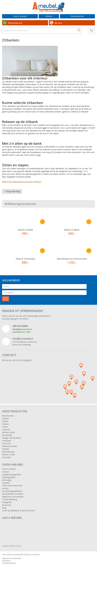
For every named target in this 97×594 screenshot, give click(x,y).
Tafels (5, 436)
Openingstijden (9, 487)
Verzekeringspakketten (12, 500)
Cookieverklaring (9, 509)
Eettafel (5, 458)
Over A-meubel (20, 16)
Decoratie (6, 467)
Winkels (48, 16)
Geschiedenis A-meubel (12, 503)
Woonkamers (8, 425)
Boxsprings (7, 444)
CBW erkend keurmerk (12, 495)
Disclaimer (6, 570)
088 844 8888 (20, 335)
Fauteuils (6, 439)
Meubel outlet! (8, 442)
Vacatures (6, 514)
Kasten (5, 431)
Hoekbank (6, 450)
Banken (5, 428)
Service (5, 498)
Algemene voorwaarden (13, 506)
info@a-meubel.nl (23, 348)
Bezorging (6, 489)
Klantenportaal (77, 16)
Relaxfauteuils (8, 461)
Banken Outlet (8, 464)
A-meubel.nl (35, 564)
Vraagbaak (7, 512)
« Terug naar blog (12, 201)
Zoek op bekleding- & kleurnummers (18, 520)
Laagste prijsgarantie (11, 484)
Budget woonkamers (11, 447)
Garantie (6, 492)
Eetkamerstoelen (9, 456)
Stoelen (5, 433)
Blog (4, 517)
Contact (5, 481)
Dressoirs (6, 453)
